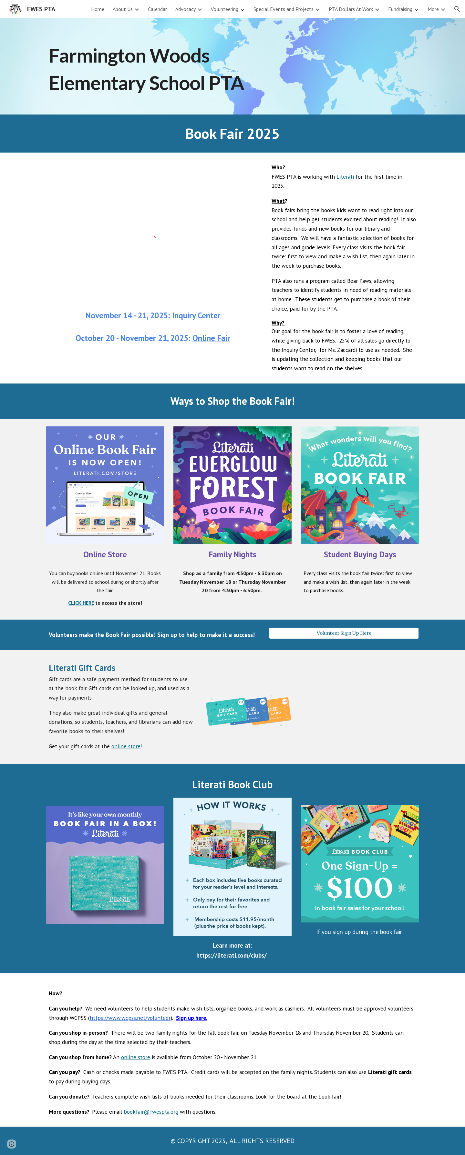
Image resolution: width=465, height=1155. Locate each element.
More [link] (433, 9)
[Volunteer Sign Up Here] (343, 633)
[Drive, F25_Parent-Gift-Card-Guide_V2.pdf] (360, 707)
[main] (169, 66)
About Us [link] (123, 9)
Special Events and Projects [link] (283, 9)
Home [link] (97, 9)
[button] (457, 9)
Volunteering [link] (224, 9)
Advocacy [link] (185, 9)
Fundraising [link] (400, 9)
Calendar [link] (157, 9)
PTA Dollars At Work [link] (351, 9)
